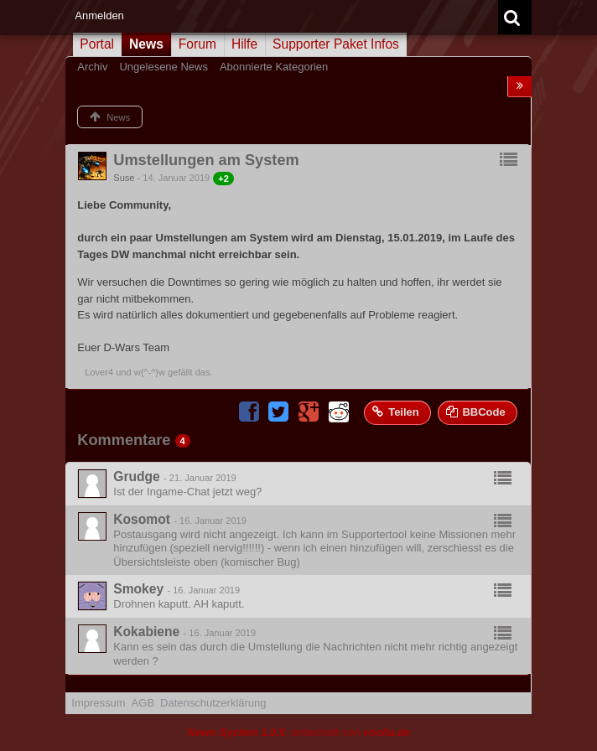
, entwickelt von (298, 732)
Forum (197, 44)
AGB (143, 703)
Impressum (98, 703)
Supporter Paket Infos (336, 44)
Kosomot (141, 519)
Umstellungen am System (205, 160)
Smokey (138, 589)
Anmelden (99, 15)
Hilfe (244, 44)
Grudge (136, 476)
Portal (97, 44)
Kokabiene (146, 631)
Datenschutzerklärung (213, 703)
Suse (123, 178)
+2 (223, 179)
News (146, 44)
